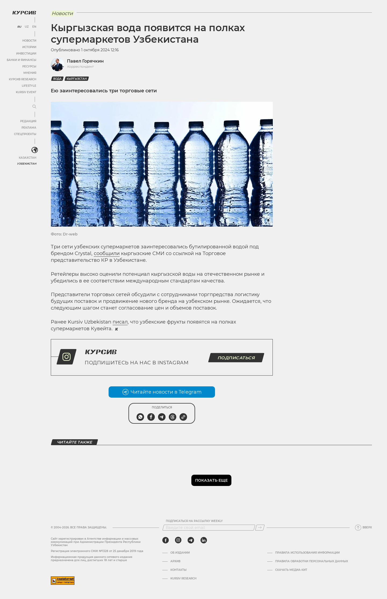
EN (34, 26)
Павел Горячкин (85, 61)
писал (120, 322)
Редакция (28, 121)
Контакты (178, 570)
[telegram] (191, 540)
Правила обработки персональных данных (311, 561)
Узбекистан (26, 163)
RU (19, 26)
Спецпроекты (25, 134)
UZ (27, 26)
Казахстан (27, 157)
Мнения (29, 73)
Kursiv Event (26, 92)
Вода (57, 79)
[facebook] (165, 540)
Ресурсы (29, 66)
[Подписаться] (260, 528)
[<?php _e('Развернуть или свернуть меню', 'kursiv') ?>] (34, 150)
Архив (175, 561)
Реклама (29, 127)
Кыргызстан (77, 79)
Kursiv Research (183, 578)
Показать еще (211, 480)
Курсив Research (22, 79)
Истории (29, 47)
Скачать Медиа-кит (291, 570)
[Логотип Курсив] (24, 12)
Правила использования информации (307, 552)
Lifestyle (29, 86)
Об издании (180, 552)
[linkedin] (203, 540)
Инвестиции (26, 53)
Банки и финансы (21, 60)
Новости (29, 40)
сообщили (107, 253)
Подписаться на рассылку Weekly (194, 521)
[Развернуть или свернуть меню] (34, 107)
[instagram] (178, 540)
